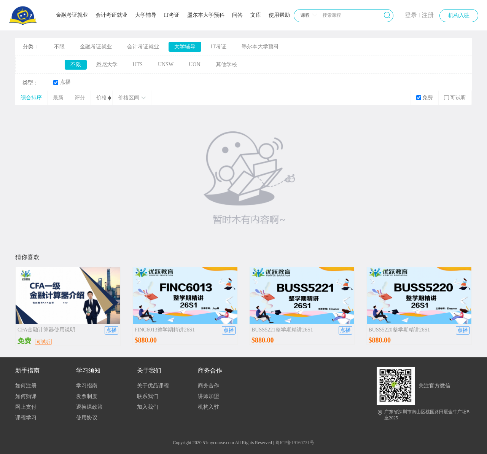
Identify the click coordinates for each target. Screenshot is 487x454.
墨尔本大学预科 (205, 15)
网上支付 (26, 407)
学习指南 (86, 386)
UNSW (165, 64)
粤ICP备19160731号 (294, 442)
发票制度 (86, 396)
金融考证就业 (72, 15)
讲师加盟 (208, 396)
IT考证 (172, 15)
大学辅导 (145, 15)
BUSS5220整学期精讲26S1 (399, 330)
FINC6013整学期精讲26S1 (165, 330)
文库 (255, 15)
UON (194, 64)
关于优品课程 (153, 386)
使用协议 (86, 418)
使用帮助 (279, 15)
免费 (424, 97)
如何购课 (26, 396)
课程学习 (26, 418)
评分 (80, 97)
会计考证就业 (111, 15)
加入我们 (147, 407)
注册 (428, 15)
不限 (59, 46)
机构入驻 (458, 15)
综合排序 (31, 97)
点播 (62, 82)
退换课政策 (89, 407)
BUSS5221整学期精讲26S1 (282, 330)
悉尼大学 (107, 64)
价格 (101, 97)
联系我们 (147, 396)
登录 (411, 15)
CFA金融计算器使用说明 (46, 330)
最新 (58, 97)
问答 (237, 15)
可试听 (455, 97)
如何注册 (26, 386)
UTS (138, 64)
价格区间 (132, 97)
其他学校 (226, 64)
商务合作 (208, 386)
